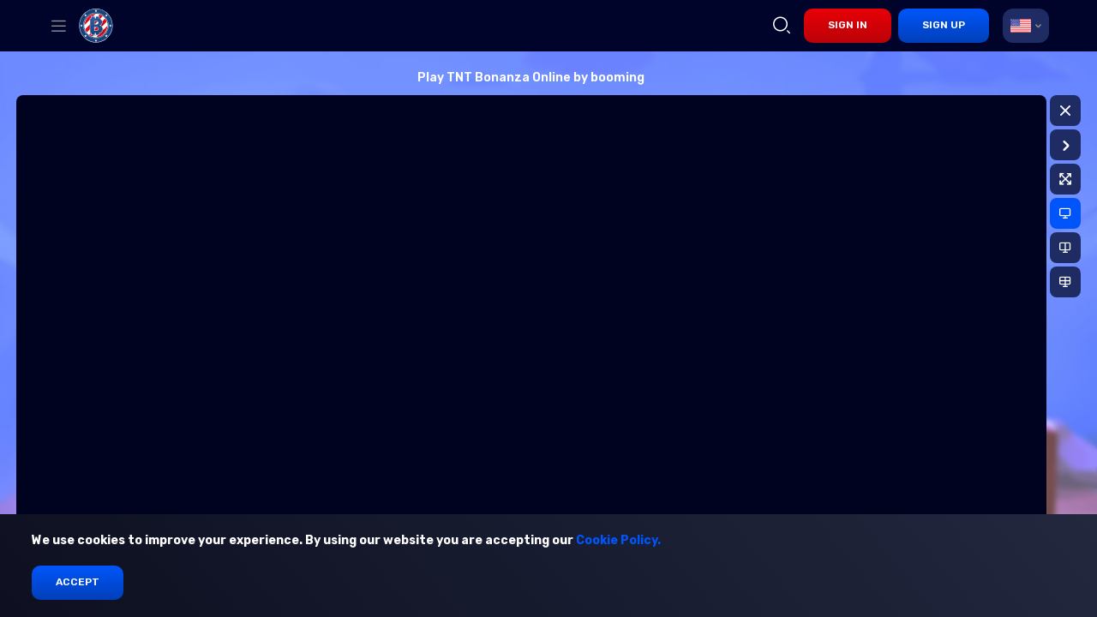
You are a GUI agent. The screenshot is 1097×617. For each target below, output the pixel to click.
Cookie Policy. (618, 540)
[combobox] (1026, 26)
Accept (77, 582)
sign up (943, 25)
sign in (847, 25)
